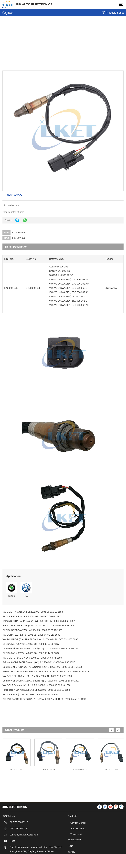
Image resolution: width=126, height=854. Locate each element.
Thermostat (76, 849)
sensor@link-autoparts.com (24, 849)
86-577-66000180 (19, 843)
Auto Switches (77, 843)
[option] (16, 753)
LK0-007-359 (18, 232)
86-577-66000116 (19, 836)
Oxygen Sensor (78, 837)
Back (10, 12)
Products (72, 830)
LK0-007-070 (18, 238)
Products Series (115, 12)
